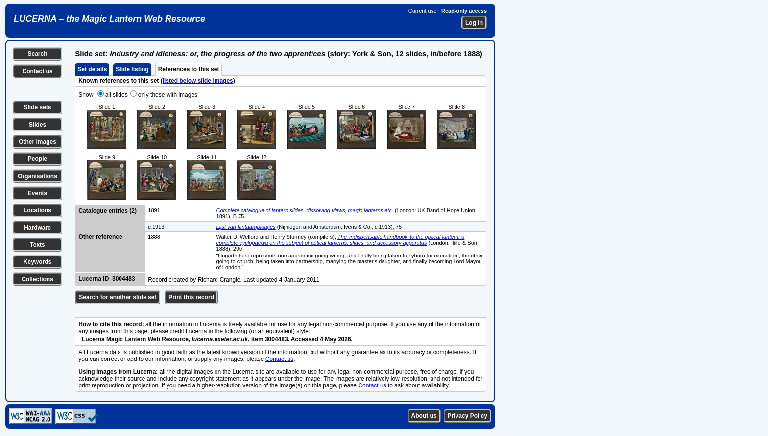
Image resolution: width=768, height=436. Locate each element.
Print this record (191, 297)
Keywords (37, 261)
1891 (154, 210)
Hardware (37, 227)
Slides (37, 124)
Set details (92, 69)
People (37, 158)
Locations (37, 210)
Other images (37, 141)
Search (37, 54)
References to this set (188, 69)
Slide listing (132, 69)
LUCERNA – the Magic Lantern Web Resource (109, 19)
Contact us (37, 71)
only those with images (167, 94)
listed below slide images (198, 80)
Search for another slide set (117, 297)
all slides (116, 94)
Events (37, 193)
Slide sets (37, 107)
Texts (37, 244)
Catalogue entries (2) (107, 210)
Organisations (37, 176)
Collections (37, 279)
